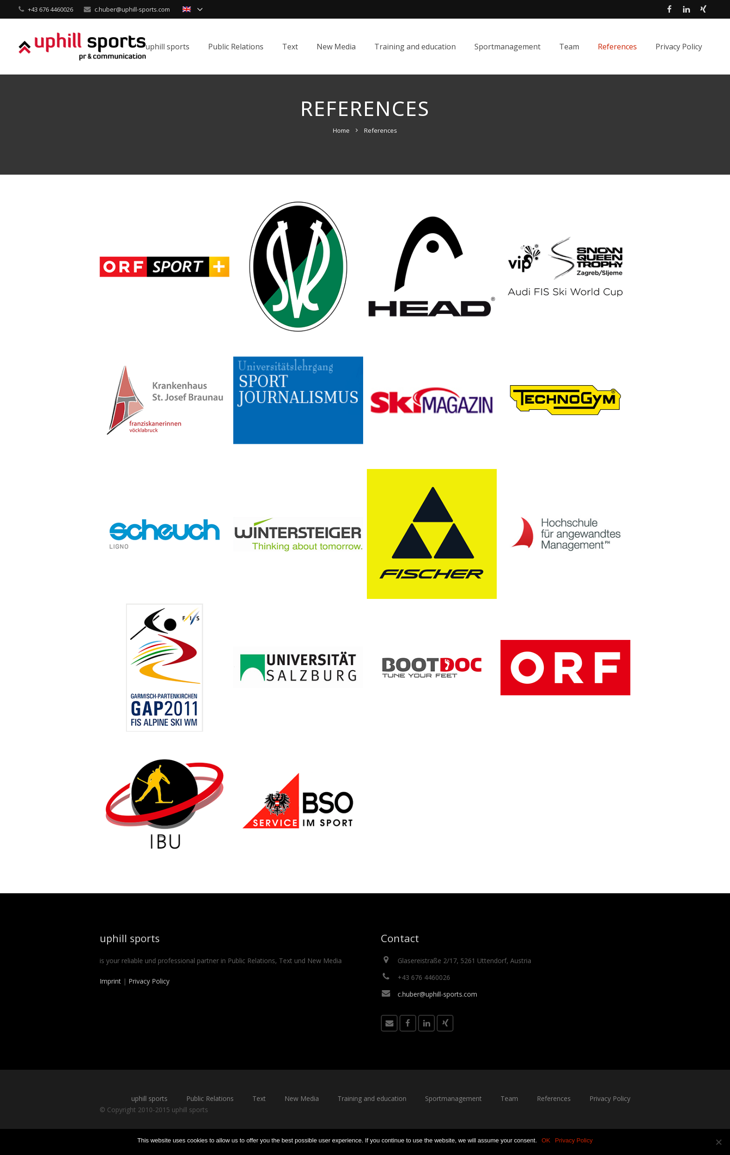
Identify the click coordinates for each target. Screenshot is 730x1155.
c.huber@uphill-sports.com (132, 9)
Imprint (110, 997)
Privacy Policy (148, 997)
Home (341, 147)
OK (545, 1140)
